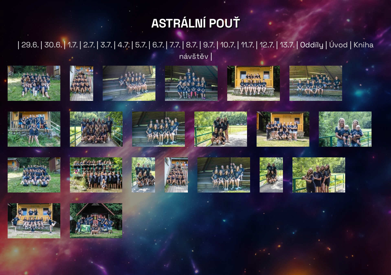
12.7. (267, 45)
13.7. (287, 45)
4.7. (123, 45)
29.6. (30, 45)
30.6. (53, 45)
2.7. (89, 45)
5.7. (141, 45)
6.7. (158, 45)
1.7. (73, 45)
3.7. (106, 45)
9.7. (209, 45)
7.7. (175, 45)
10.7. (227, 45)
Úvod (338, 45)
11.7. (247, 45)
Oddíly (311, 45)
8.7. (191, 45)
